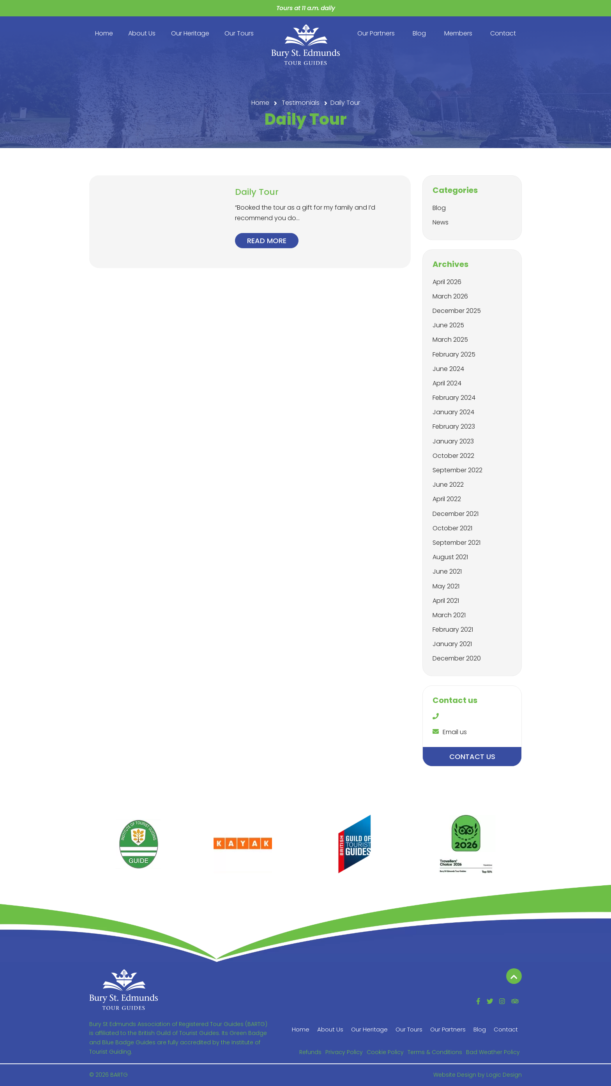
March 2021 (449, 615)
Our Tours (239, 33)
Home (104, 33)
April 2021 (446, 600)
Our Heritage (190, 33)
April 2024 (447, 383)
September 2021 (456, 542)
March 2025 (450, 339)
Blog (419, 33)
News (441, 222)
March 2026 (450, 296)
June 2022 (448, 484)
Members (458, 33)
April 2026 (447, 281)
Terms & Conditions (435, 1052)
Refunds (310, 1052)
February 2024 (454, 397)
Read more (266, 240)
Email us (450, 732)
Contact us (472, 756)
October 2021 (452, 528)
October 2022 (453, 455)
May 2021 (446, 586)
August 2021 (450, 557)
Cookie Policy (385, 1052)
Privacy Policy (344, 1052)
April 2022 (447, 498)
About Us (141, 33)
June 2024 (448, 368)
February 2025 (454, 354)
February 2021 (453, 629)
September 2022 (457, 470)
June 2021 (447, 571)
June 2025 (448, 325)
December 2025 (457, 310)
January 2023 (453, 441)
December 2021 (456, 513)
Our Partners (376, 33)
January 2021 (452, 643)
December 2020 (457, 658)
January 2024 (453, 412)
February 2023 (454, 426)
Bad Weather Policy (493, 1052)
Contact (503, 33)
